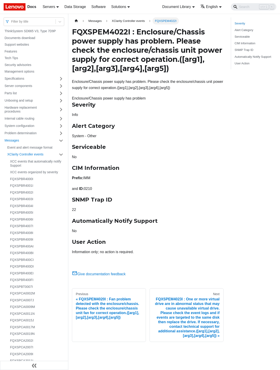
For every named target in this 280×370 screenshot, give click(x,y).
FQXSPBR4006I (21, 219)
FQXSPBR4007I (21, 226)
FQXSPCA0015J (22, 320)
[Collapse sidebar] (34, 365)
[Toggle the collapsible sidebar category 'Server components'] (61, 86)
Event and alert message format (29, 147)
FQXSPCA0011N (22, 313)
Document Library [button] (176, 7)
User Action (242, 63)
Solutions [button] (118, 7)
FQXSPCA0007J (22, 300)
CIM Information (245, 43)
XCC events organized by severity (34, 172)
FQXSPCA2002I (21, 340)
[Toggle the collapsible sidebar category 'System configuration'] (61, 126)
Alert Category (244, 30)
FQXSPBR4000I (21, 179)
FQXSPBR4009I (21, 239)
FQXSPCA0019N (22, 334)
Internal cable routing (19, 118)
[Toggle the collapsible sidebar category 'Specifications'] (61, 78)
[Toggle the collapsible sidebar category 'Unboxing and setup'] (61, 100)
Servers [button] (49, 7)
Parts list (11, 93)
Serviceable (242, 36)
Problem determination (21, 133)
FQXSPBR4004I (21, 206)
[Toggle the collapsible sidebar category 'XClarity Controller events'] (61, 154)
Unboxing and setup (19, 100)
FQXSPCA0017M (22, 327)
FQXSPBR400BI (22, 253)
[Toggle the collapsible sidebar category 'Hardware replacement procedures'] (61, 109)
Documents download (20, 38)
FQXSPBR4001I (21, 185)
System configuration (19, 126)
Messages (12, 140)
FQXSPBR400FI (21, 280)
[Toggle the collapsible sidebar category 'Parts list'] (61, 93)
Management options (19, 71)
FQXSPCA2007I (21, 347)
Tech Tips (11, 58)
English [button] (209, 7)
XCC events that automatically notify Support (35, 163)
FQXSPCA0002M (22, 293)
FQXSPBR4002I (21, 192)
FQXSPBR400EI (22, 273)
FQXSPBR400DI (22, 266)
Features (11, 51)
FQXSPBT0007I (21, 287)
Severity (240, 23)
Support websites (17, 44)
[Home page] (76, 20)
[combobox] (11, 21)
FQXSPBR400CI (22, 260)
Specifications (14, 78)
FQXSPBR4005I (21, 212)
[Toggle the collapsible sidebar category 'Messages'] (61, 140)
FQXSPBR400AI (22, 246)
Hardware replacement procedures (21, 109)
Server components (18, 86)
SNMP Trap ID (244, 50)
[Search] (253, 6)
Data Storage (75, 7)
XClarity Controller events (25, 154)
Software (98, 7)
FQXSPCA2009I (21, 354)
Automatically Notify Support (253, 56)
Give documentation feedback (99, 274)
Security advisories (18, 65)
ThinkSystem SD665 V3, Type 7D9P (30, 31)
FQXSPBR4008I (21, 233)
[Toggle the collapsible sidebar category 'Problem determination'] (61, 133)
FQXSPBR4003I (21, 199)
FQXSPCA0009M (22, 307)
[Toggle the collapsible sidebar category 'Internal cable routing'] (61, 118)
